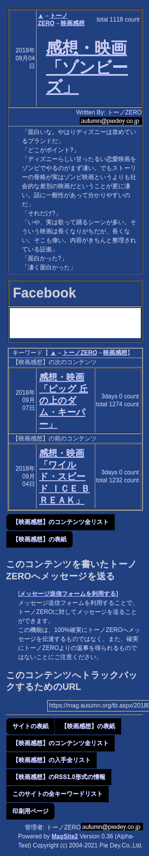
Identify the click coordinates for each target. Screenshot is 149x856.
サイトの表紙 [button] (30, 726)
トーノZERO (79, 352)
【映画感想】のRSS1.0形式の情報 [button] (58, 777)
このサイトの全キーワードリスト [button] (57, 794)
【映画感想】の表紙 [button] (39, 539)
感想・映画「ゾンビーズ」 (87, 67)
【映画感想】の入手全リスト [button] (51, 760)
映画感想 (73, 23)
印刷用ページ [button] (30, 811)
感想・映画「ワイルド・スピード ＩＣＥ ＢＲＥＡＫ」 (64, 476)
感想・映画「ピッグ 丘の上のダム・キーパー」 (63, 400)
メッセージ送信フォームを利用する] (69, 593)
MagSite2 (65, 836)
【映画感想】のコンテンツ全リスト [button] (60, 522)
